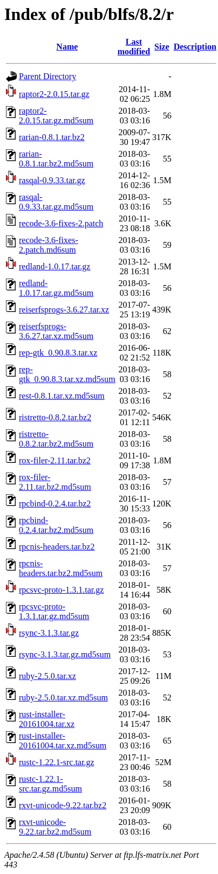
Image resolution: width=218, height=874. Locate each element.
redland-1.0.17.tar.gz (54, 266)
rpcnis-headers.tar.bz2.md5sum (61, 568)
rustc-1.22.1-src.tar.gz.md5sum (50, 783)
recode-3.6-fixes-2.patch (61, 223)
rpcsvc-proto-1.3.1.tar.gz (61, 589)
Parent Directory (47, 76)
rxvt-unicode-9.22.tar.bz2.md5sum (55, 826)
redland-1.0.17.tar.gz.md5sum (56, 288)
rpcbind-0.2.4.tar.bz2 (55, 503)
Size (161, 46)
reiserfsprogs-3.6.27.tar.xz (64, 309)
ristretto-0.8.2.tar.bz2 (55, 417)
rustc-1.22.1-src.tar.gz (56, 762)
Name (67, 46)
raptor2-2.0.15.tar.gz (54, 94)
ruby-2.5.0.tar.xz (47, 676)
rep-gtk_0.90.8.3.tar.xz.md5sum (67, 374)
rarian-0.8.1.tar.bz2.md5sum (56, 158)
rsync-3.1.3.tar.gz (49, 632)
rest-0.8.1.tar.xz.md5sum (62, 395)
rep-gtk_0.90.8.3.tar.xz (58, 352)
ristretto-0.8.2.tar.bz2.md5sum (56, 438)
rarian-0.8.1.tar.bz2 (52, 137)
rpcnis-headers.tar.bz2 (56, 546)
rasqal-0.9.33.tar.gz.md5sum (56, 201)
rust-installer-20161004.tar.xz (46, 719)
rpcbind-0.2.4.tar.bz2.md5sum (56, 525)
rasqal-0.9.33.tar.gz (52, 180)
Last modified (134, 46)
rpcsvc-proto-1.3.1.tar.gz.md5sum (54, 611)
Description (195, 46)
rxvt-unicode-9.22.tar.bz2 (62, 805)
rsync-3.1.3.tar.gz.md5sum (65, 654)
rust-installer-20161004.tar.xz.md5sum (62, 740)
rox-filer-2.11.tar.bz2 (55, 460)
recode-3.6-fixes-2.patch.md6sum (48, 244)
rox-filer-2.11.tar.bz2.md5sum (55, 482)
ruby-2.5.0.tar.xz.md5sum (63, 697)
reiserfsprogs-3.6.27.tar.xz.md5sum (56, 331)
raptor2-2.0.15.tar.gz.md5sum (56, 115)
